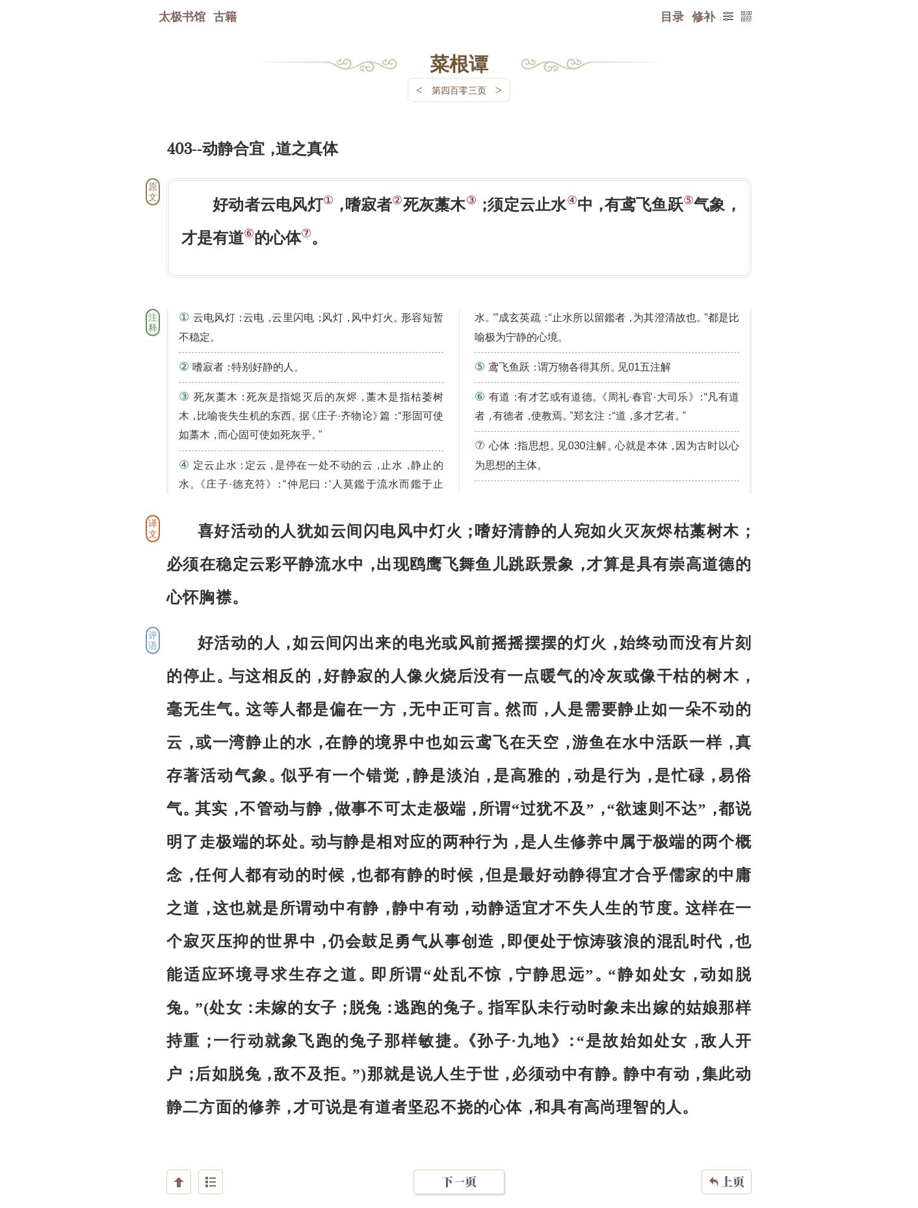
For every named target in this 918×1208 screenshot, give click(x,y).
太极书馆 (182, 16)
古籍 (225, 16)
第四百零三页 (459, 90)
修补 (703, 16)
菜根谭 (459, 63)
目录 (672, 16)
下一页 (459, 1130)
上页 (726, 1130)
